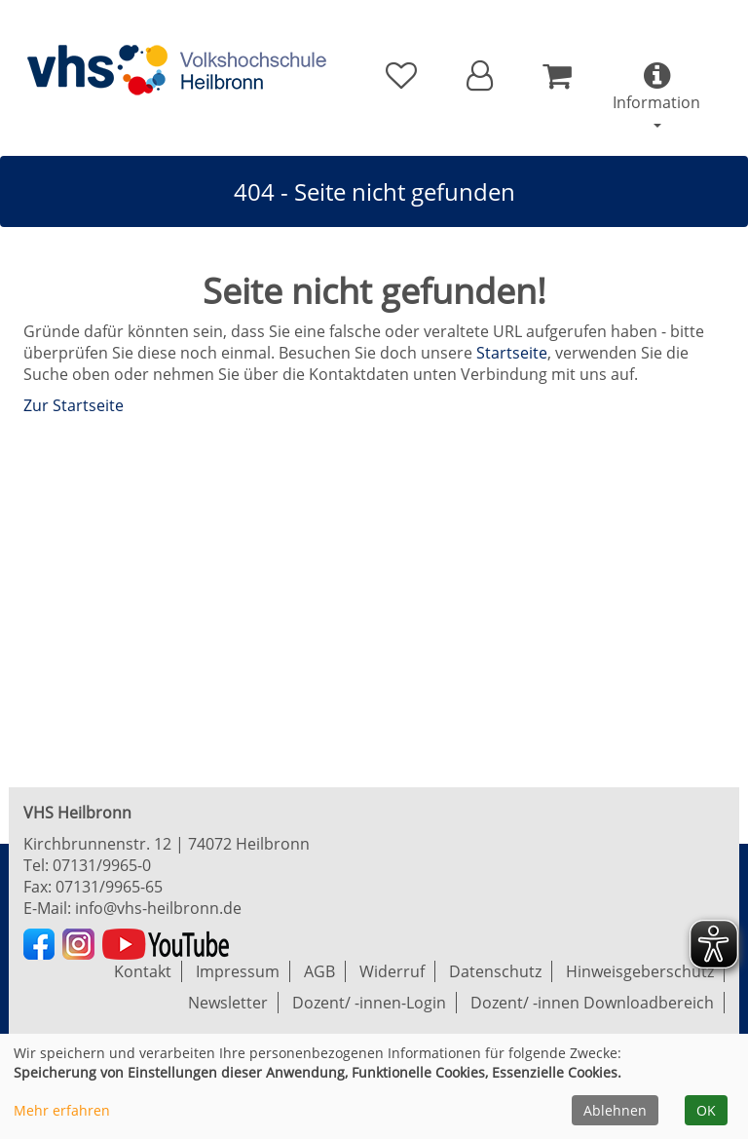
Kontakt (142, 971)
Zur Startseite (73, 405)
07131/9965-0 (102, 865)
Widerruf (392, 971)
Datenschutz (495, 971)
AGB (319, 971)
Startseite (511, 352)
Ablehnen (615, 1110)
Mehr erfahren (62, 1110)
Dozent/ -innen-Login (369, 1002)
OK (706, 1110)
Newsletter (228, 1002)
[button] (480, 76)
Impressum (238, 971)
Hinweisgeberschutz (640, 971)
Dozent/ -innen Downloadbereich (592, 1002)
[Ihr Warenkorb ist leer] (557, 76)
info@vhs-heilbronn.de (158, 908)
